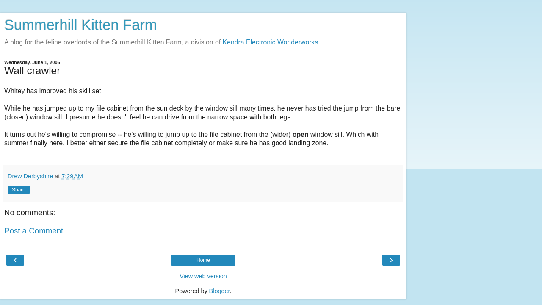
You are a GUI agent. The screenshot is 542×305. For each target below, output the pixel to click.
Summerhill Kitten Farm (80, 25)
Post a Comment (33, 230)
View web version (203, 276)
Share (18, 190)
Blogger (219, 291)
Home (203, 260)
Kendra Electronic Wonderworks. (271, 42)
